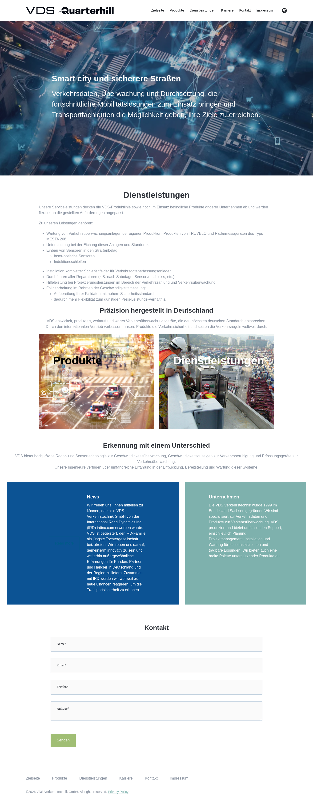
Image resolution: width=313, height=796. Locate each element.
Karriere (227, 10)
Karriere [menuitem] (126, 778)
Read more (64, 543)
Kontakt (245, 10)
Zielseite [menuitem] (33, 778)
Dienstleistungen (203, 10)
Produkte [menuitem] (59, 778)
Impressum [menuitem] (179, 778)
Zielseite (157, 10)
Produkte (177, 10)
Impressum (265, 10)
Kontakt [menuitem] (151, 778)
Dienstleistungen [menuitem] (93, 778)
